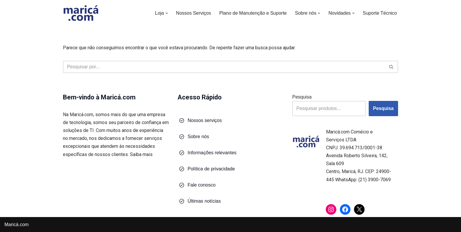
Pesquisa (302, 96)
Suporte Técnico (380, 13)
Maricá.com (16, 224)
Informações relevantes (212, 152)
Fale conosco (202, 184)
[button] (167, 13)
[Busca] (224, 67)
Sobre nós (198, 136)
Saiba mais (141, 154)
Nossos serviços (205, 120)
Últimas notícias (204, 201)
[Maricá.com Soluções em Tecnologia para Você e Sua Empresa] (80, 13)
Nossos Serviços (193, 13)
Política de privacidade (211, 168)
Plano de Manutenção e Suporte (253, 13)
